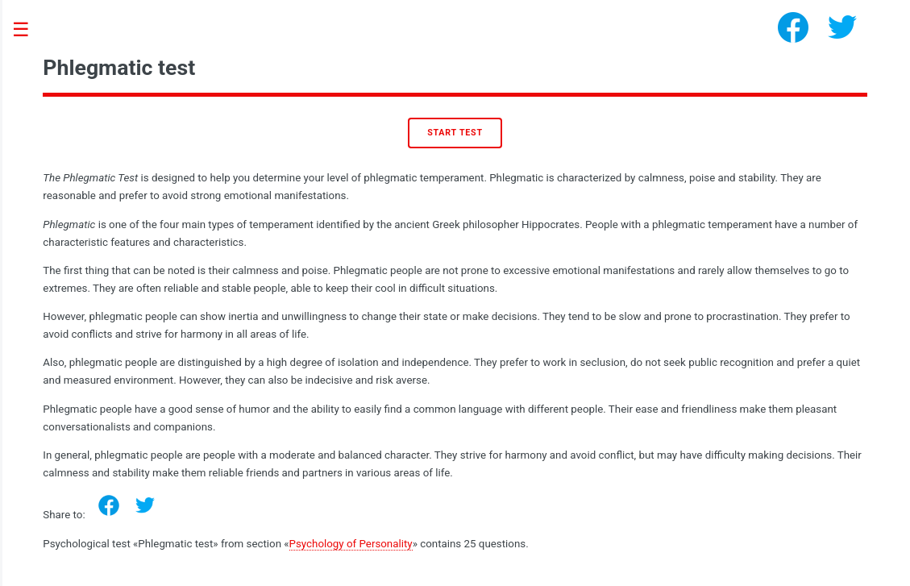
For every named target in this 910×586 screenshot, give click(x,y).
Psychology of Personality (351, 544)
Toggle (29, 30)
